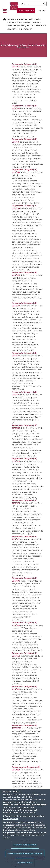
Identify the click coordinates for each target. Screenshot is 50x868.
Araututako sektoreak (28, 19)
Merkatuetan (32, 22)
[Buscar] (45, 3)
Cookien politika (10, 819)
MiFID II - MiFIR (14, 22)
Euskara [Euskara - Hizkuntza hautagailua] (40, 10)
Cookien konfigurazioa (25, 844)
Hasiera (10, 19)
